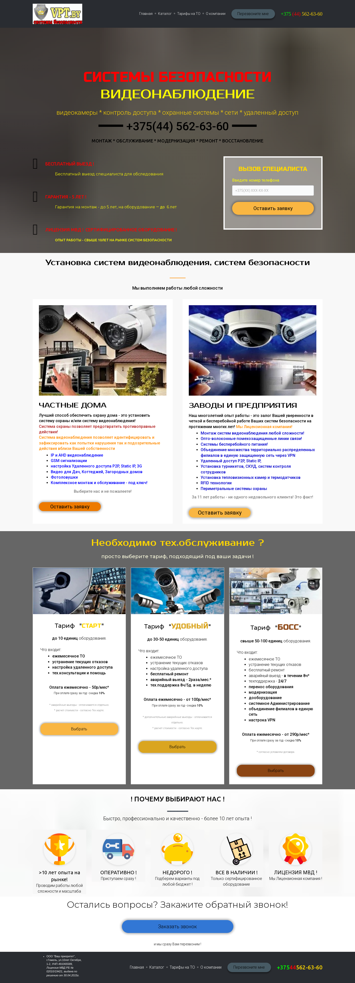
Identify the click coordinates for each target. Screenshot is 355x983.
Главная (146, 14)
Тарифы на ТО (188, 14)
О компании (215, 14)
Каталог (165, 14)
